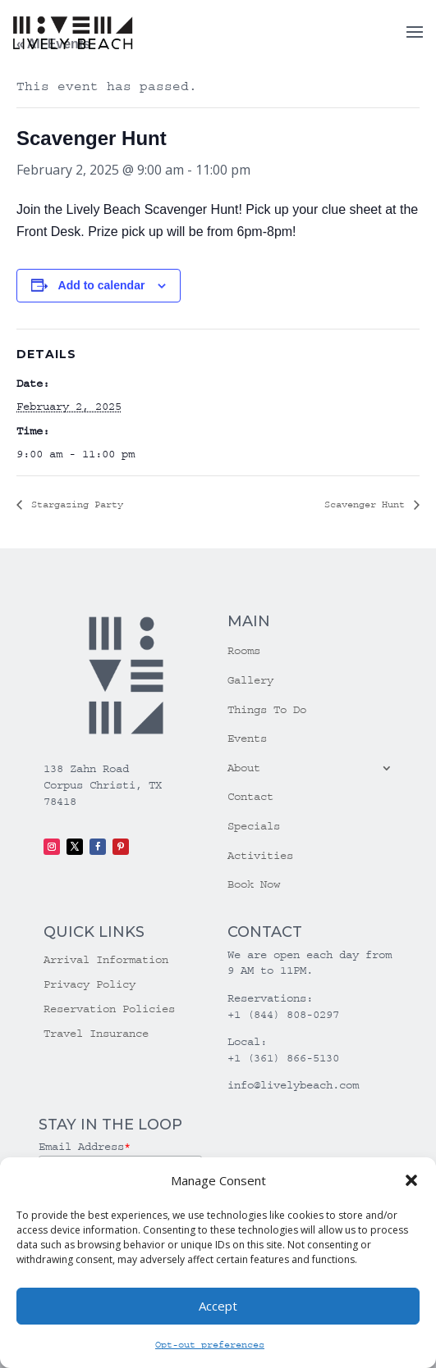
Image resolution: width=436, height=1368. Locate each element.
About (243, 768)
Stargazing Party (74, 504)
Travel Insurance (96, 1034)
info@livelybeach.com (293, 1085)
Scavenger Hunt (367, 504)
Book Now (253, 884)
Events (247, 738)
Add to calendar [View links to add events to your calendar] (101, 285)
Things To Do (266, 709)
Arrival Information (106, 960)
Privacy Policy (89, 985)
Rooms (243, 650)
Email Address (85, 1146)
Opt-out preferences (209, 1344)
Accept (218, 1306)
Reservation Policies (109, 1009)
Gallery (250, 680)
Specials (253, 826)
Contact (250, 796)
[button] (411, 1180)
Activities (260, 855)
